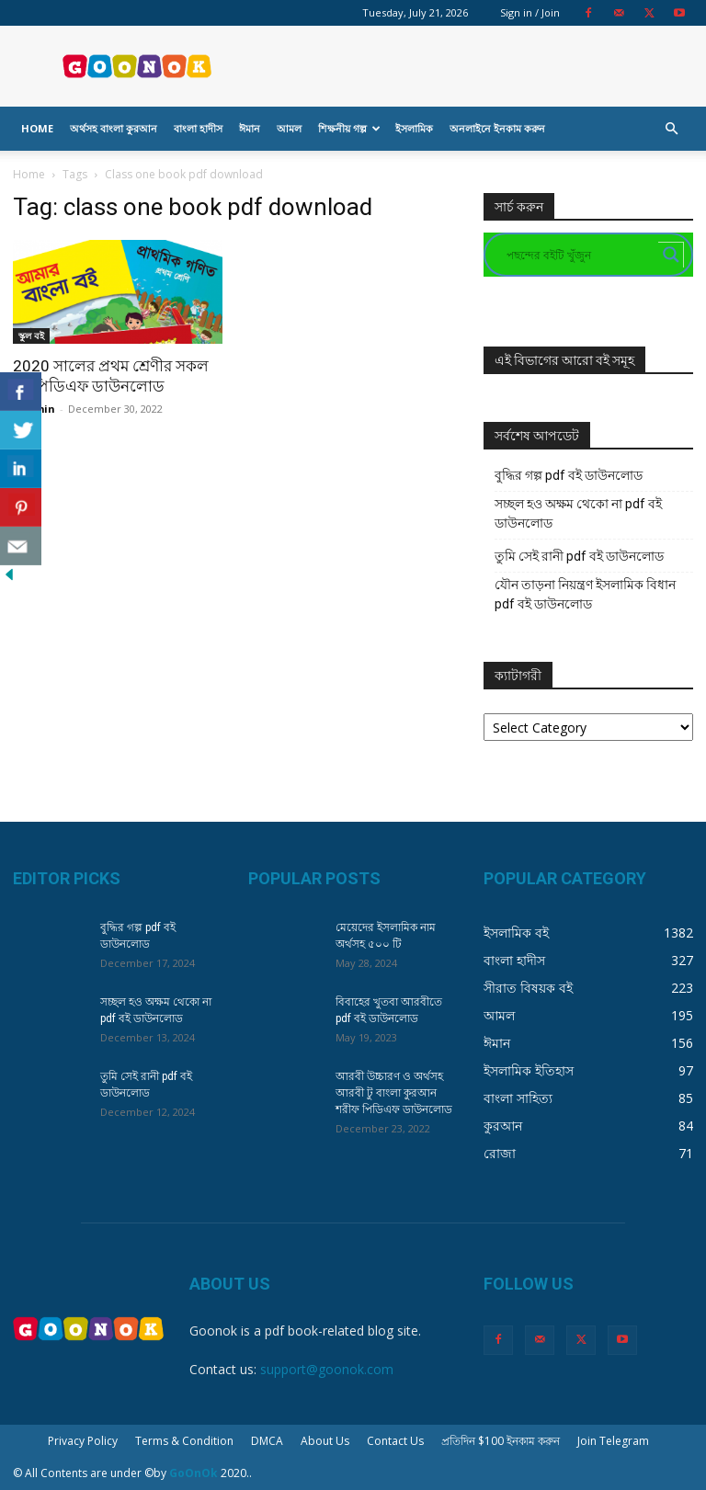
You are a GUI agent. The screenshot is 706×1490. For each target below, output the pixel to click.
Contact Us (395, 1441)
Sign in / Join (530, 12)
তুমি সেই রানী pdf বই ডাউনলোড (579, 556)
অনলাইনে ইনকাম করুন (497, 128)
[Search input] (580, 254)
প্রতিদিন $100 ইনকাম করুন (500, 1441)
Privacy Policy (83, 1441)
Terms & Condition (184, 1441)
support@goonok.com (326, 1369)
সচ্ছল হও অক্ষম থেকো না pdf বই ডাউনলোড (578, 513)
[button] (671, 129)
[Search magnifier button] (671, 254)
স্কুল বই (31, 335)
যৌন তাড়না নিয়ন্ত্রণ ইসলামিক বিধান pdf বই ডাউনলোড (585, 594)
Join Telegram (613, 1441)
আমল (289, 128)
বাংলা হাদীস (198, 128)
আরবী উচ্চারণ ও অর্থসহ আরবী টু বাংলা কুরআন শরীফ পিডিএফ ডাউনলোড (394, 1093)
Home (37, 128)
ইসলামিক (414, 128)
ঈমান (249, 128)
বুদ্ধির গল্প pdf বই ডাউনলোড (569, 475)
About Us (325, 1441)
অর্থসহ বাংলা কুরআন (113, 128)
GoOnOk (193, 1473)
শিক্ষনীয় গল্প (349, 128)
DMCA (267, 1441)
